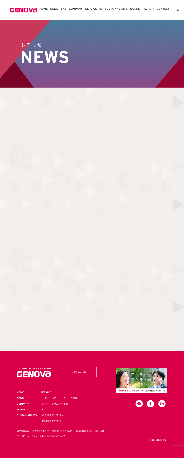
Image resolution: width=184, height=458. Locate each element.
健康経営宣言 (23, 431)
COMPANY (76, 8)
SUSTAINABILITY (116, 8)
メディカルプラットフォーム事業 (60, 398)
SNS (63, 8)
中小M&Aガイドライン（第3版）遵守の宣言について (41, 436)
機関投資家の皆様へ (52, 421)
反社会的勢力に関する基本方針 (90, 431)
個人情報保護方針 (40, 431)
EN (177, 10)
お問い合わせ (78, 372)
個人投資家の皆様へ (52, 415)
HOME (44, 8)
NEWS (54, 8)
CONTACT (163, 8)
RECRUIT (148, 8)
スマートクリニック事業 (55, 403)
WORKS (135, 8)
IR (100, 8)
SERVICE (91, 8)
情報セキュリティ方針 (62, 431)
